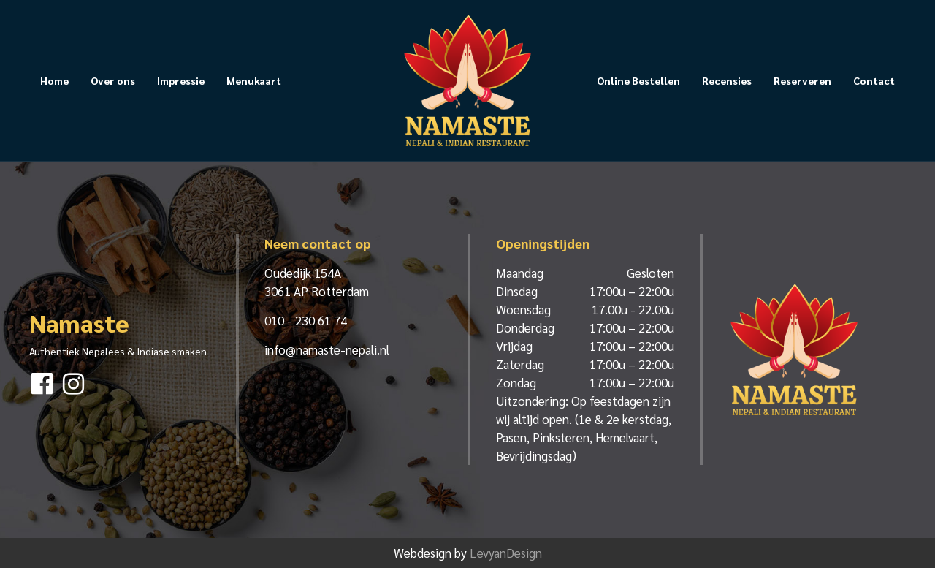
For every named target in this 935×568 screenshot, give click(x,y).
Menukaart (253, 80)
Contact (874, 80)
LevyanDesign (506, 553)
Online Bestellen (638, 80)
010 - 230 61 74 (305, 320)
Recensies (727, 80)
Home (54, 80)
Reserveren (802, 80)
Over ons (113, 80)
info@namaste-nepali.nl (326, 349)
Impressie (181, 80)
